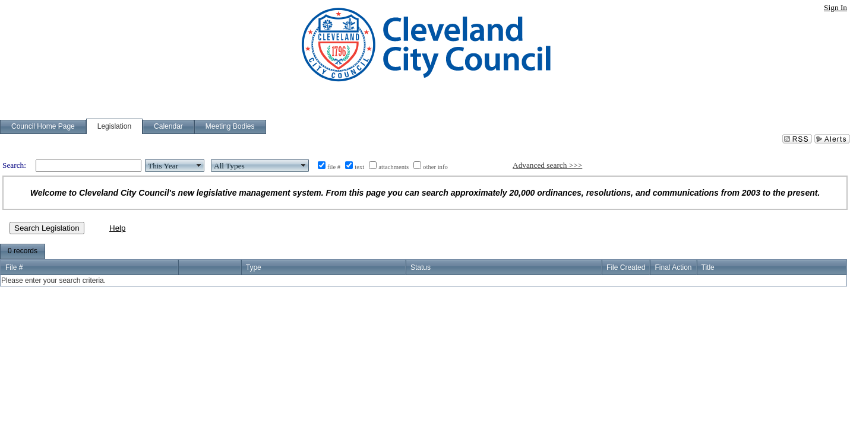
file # (333, 167)
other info (435, 167)
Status (420, 267)
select (199, 165)
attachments (393, 167)
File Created (625, 267)
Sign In (835, 7)
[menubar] (22, 251)
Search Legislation (47, 228)
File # (14, 267)
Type (253, 267)
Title (708, 267)
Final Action (673, 267)
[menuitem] (23, 251)
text (359, 167)
